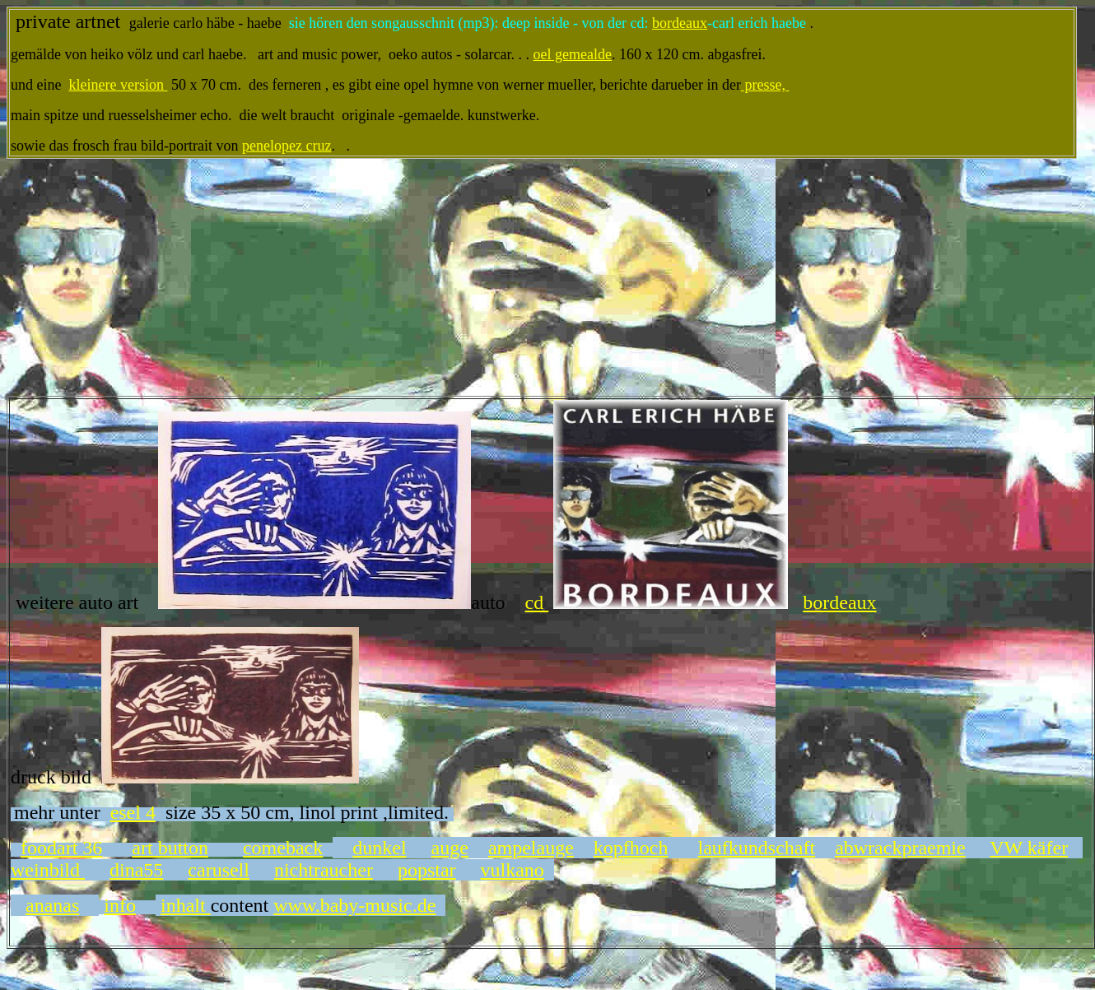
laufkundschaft (757, 847)
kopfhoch (631, 847)
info (120, 905)
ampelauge (531, 847)
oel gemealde (573, 54)
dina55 (136, 870)
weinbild (48, 870)
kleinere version (117, 85)
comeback (283, 847)
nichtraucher (323, 870)
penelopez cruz (286, 145)
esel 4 (133, 812)
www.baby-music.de (354, 905)
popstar (427, 870)
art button (170, 847)
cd (537, 602)
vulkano (512, 870)
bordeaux (679, 23)
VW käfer (1029, 847)
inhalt (186, 905)
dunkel (379, 847)
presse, (765, 85)
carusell (218, 870)
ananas (52, 905)
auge (449, 847)
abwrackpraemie (900, 847)
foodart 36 (61, 847)
